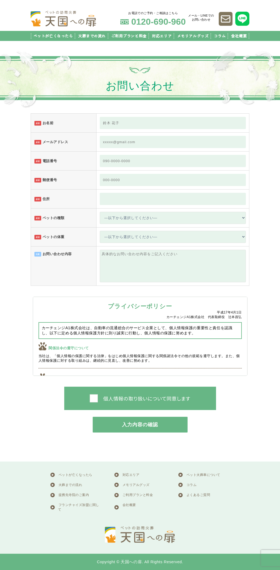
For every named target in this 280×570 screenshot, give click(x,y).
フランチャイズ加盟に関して (78, 507)
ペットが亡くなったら (53, 36)
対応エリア (162, 36)
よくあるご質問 (198, 495)
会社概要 (239, 36)
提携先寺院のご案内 (74, 495)
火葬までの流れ (92, 36)
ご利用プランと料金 (129, 36)
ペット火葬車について (203, 475)
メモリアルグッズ (193, 36)
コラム (220, 36)
